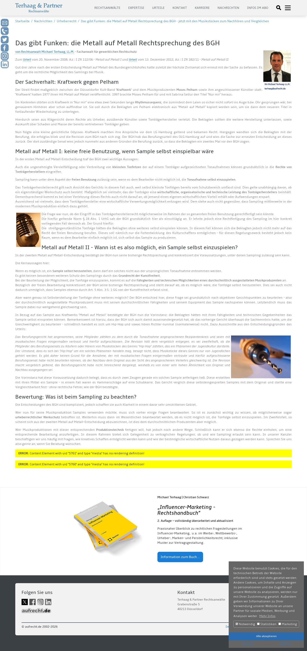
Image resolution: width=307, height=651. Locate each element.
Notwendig (245, 624)
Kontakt (179, 8)
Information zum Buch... (180, 557)
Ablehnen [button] (285, 644)
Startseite (22, 21)
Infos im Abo (257, 8)
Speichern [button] (247, 644)
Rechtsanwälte (107, 8)
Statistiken (266, 624)
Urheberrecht (66, 21)
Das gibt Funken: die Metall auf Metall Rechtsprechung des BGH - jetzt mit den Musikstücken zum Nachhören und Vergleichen (175, 21)
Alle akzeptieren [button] (266, 636)
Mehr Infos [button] (267, 616)
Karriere (202, 8)
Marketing (287, 624)
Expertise (136, 8)
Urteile (158, 8)
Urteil (27, 60)
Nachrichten (228, 8)
